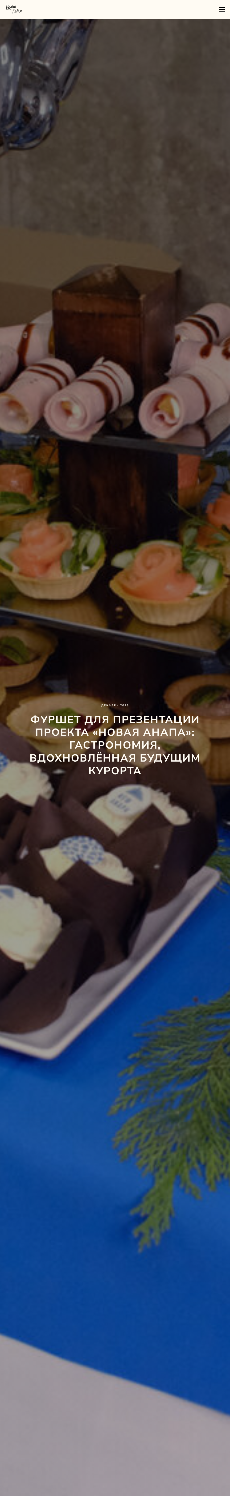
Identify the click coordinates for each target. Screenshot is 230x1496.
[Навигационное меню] (222, 9)
